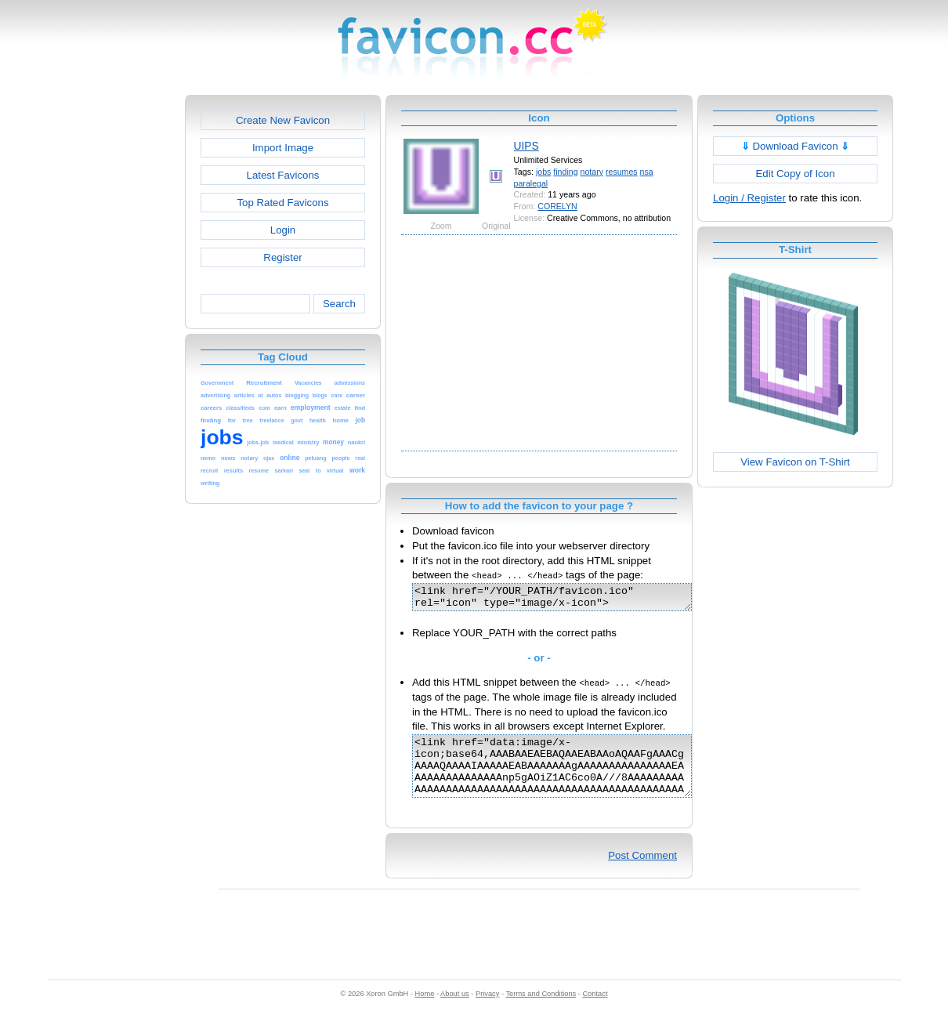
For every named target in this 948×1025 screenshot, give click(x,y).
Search (339, 304)
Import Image (282, 148)
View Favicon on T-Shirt (795, 462)
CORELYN (557, 206)
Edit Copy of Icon (794, 173)
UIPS (526, 145)
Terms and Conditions (540, 1010)
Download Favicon (795, 146)
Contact (595, 1010)
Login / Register (749, 198)
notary (592, 171)
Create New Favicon (283, 120)
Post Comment (642, 872)
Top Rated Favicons (282, 202)
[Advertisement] (117, 330)
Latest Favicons (283, 175)
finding (565, 171)
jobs (543, 171)
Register (282, 257)
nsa (646, 171)
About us (454, 1010)
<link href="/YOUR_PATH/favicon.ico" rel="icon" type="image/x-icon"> (568, 599)
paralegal (531, 183)
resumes (622, 171)
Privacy (487, 1010)
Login (282, 230)
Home (425, 1010)
